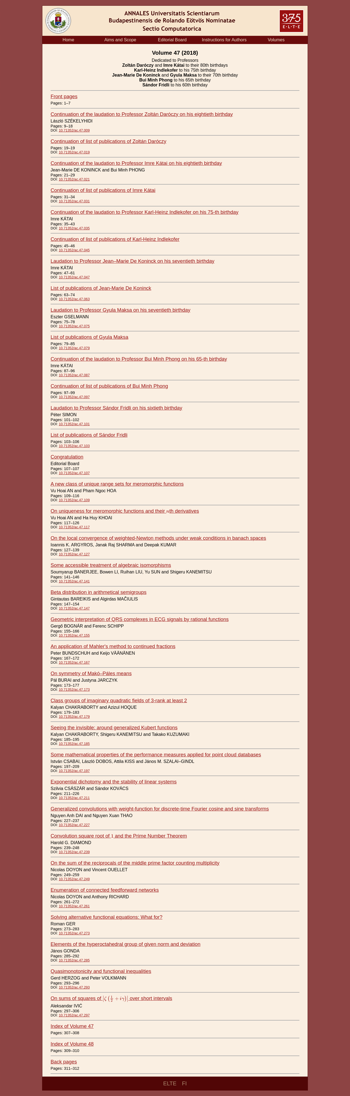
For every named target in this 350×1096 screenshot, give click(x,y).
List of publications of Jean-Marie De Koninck (101, 288)
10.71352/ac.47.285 (74, 960)
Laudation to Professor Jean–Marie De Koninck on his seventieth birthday (132, 261)
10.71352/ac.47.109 (74, 500)
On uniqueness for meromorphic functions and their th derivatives (125, 511)
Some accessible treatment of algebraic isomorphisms (111, 565)
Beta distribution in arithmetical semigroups (99, 592)
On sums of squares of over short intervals (111, 998)
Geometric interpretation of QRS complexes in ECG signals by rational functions (140, 619)
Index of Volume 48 (72, 1044)
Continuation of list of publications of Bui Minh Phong (109, 386)
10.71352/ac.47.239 (74, 852)
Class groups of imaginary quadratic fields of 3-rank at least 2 (119, 700)
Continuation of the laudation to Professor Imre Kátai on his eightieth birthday (136, 163)
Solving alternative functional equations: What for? (106, 917)
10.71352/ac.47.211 (74, 798)
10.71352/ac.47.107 (74, 473)
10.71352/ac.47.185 (74, 744)
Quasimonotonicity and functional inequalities (101, 971)
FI (184, 1083)
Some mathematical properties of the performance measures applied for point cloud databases (156, 754)
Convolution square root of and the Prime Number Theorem (119, 836)
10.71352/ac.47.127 (74, 554)
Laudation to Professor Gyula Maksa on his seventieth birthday (120, 310)
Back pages (64, 1062)
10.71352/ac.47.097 (74, 397)
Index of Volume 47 (72, 1026)
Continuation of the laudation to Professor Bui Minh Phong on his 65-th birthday (139, 359)
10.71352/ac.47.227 (74, 825)
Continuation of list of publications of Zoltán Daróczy (108, 141)
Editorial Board (172, 39)
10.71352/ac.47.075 (74, 326)
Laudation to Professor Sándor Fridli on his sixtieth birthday (116, 408)
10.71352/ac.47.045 (74, 250)
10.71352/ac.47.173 (74, 689)
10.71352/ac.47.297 (74, 1015)
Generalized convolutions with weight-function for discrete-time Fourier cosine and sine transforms (160, 809)
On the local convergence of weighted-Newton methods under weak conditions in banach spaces (158, 538)
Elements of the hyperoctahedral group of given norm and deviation (125, 944)
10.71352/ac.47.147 (74, 608)
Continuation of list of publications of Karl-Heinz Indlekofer (115, 239)
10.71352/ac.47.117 (74, 527)
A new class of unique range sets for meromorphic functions (117, 484)
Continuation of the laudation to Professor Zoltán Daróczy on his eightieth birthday (142, 114)
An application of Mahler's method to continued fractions (113, 646)
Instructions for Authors (224, 39)
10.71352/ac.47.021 (74, 179)
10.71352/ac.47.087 (74, 375)
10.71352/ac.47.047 (74, 277)
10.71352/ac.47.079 (74, 348)
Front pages (64, 96)
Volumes (276, 39)
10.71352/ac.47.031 (74, 201)
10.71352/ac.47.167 (74, 662)
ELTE (170, 1083)
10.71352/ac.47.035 (74, 228)
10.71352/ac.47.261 (74, 906)
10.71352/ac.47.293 (74, 987)
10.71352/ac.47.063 (74, 299)
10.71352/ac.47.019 (74, 152)
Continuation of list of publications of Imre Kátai (103, 190)
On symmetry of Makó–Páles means (91, 673)
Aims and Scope (120, 39)
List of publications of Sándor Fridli (89, 435)
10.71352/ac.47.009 (74, 130)
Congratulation (67, 457)
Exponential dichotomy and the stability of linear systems (114, 782)
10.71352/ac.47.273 (74, 933)
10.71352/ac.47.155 (74, 635)
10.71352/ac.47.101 (74, 424)
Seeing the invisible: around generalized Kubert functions (114, 727)
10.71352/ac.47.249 (74, 879)
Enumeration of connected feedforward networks (105, 890)
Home (68, 39)
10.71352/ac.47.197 (74, 771)
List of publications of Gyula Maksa (89, 337)
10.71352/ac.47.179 (74, 717)
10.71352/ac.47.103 (74, 446)
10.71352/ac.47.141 (74, 581)
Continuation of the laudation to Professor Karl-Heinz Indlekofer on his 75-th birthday (144, 212)
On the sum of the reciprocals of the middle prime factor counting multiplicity (135, 863)
